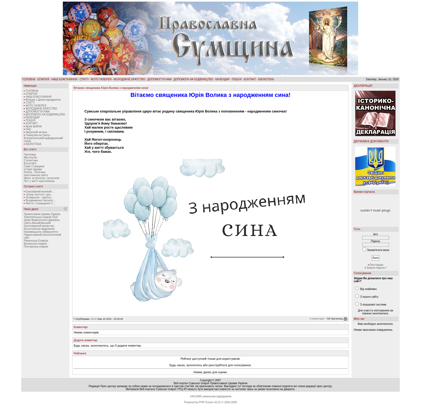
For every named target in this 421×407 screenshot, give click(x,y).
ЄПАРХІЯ (43, 79)
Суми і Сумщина (34, 166)
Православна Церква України (42, 214)
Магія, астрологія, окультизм (41, 178)
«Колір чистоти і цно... (39, 194)
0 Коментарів (317, 319)
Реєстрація (376, 264)
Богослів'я (30, 163)
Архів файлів (34, 126)
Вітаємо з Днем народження (43, 99)
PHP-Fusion (206, 402)
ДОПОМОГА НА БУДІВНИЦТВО (193, 79)
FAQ (28, 129)
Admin (93, 319)
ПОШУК (237, 79)
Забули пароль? (376, 267)
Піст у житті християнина (39, 181)
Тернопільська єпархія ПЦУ (41, 217)
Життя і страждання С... (40, 203)
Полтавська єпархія (36, 246)
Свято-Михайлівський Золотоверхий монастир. (39, 224)
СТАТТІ (84, 79)
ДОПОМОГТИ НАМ (159, 79)
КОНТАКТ (250, 79)
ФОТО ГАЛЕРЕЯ (101, 79)
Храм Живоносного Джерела (41, 220)
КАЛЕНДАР (222, 79)
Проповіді (30, 154)
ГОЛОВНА (28, 79)
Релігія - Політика (34, 172)
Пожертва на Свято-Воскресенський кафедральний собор (43, 138)
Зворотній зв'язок (36, 132)
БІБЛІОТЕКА (266, 79)
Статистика (31, 160)
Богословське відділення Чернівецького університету (41, 230)
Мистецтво (30, 157)
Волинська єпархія (35, 243)
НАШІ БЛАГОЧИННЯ (64, 79)
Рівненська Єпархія (36, 240)
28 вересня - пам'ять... (39, 197)
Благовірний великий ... (40, 191)
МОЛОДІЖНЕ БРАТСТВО (129, 79)
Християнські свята (36, 175)
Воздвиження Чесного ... (41, 200)
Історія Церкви (33, 169)
